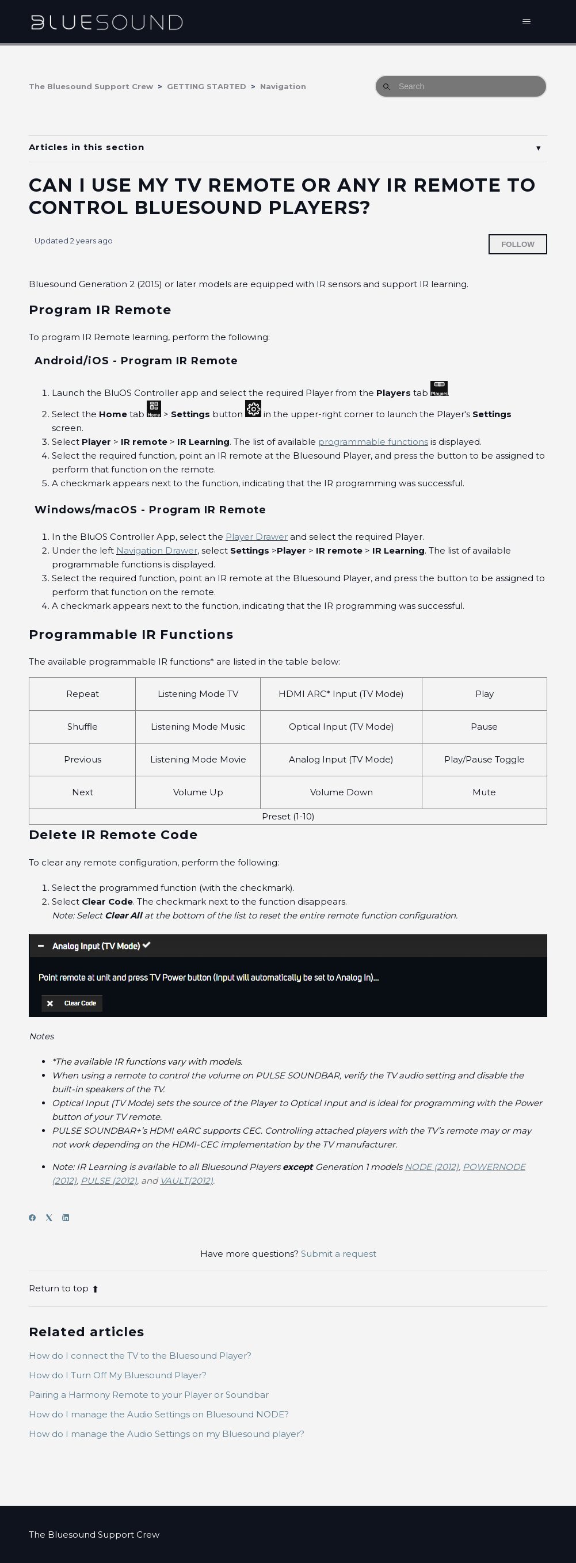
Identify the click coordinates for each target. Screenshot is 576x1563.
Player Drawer (257, 536)
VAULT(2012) (186, 1180)
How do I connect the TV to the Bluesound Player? (140, 1355)
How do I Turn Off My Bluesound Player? (118, 1375)
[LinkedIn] (69, 1218)
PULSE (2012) (109, 1180)
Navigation (283, 86)
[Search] (461, 86)
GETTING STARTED (206, 86)
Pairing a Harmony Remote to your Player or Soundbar (149, 1394)
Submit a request (338, 1253)
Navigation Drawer (156, 550)
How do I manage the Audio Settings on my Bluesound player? (166, 1433)
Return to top (64, 1288)
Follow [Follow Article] (518, 244)
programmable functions (373, 441)
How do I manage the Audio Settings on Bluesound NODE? (159, 1414)
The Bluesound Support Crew (91, 86)
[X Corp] (52, 1218)
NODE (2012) (432, 1166)
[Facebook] (36, 1218)
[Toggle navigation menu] (526, 22)
